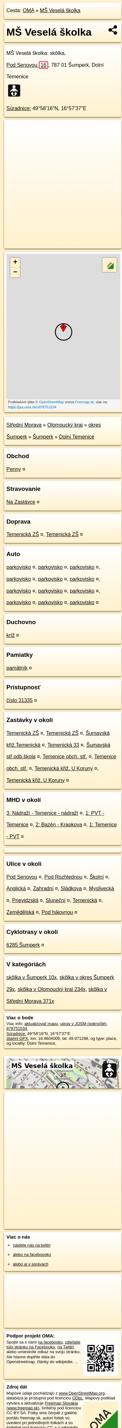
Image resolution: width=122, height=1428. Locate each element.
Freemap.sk (84, 402)
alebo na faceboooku (32, 1254)
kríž (10, 635)
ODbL (77, 1398)
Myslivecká (101, 888)
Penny (13, 469)
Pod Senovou (27, 65)
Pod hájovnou (57, 912)
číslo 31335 (19, 700)
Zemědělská (20, 912)
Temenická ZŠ (22, 534)
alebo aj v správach (30, 1264)
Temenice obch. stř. (65, 756)
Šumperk (43, 437)
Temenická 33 (63, 745)
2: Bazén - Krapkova (59, 824)
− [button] (15, 272)
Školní (97, 877)
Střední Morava (23, 425)
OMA (28, 10)
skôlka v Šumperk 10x (31, 977)
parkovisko (18, 567)
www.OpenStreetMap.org (82, 1393)
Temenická (85, 900)
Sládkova (71, 888)
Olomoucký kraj (65, 425)
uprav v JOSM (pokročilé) (83, 1023)
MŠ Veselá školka (60, 10)
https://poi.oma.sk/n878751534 (32, 407)
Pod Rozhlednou (63, 877)
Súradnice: (18, 108)
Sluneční (55, 900)
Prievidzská (25, 900)
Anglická (16, 888)
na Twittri (65, 1347)
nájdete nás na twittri (31, 1245)
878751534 (16, 1028)
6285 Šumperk (23, 945)
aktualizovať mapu (41, 1023)
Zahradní (43, 888)
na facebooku (50, 1342)
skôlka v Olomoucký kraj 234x (52, 989)
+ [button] (15, 262)
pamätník (17, 668)
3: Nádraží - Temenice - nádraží (42, 813)
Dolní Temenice (76, 437)
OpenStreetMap (51, 402)
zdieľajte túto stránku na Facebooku (43, 1344)
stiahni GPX (17, 1038)
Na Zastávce (20, 502)
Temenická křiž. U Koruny (64, 768)
